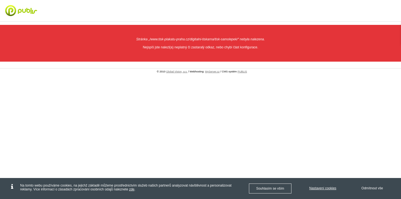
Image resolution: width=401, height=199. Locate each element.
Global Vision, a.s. (176, 71)
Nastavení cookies (322, 188)
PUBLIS (242, 71)
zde (131, 189)
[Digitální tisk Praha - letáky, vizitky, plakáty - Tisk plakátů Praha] (37, 10)
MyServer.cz (212, 71)
